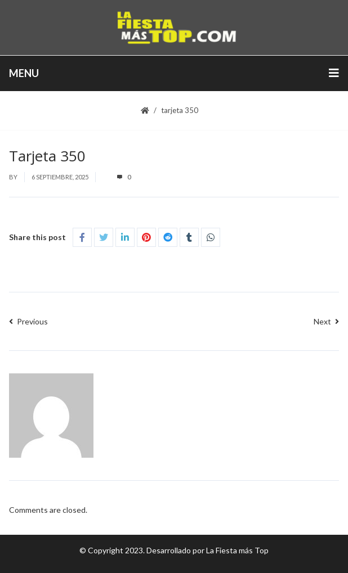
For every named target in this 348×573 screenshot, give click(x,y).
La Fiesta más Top (237, 550)
